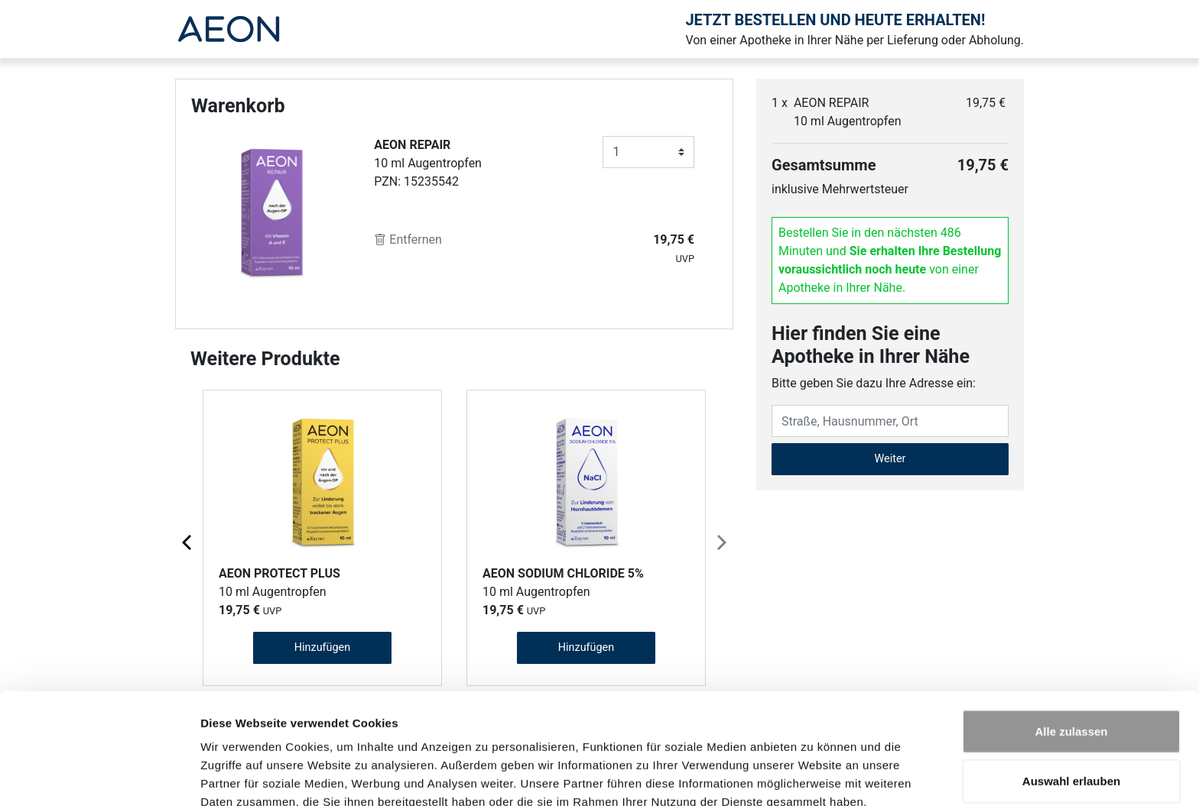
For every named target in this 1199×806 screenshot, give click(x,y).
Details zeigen (813, 775)
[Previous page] (188, 541)
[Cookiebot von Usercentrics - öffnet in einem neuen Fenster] (99, 776)
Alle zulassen (1071, 655)
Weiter (890, 458)
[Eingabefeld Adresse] (890, 421)
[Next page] (720, 541)
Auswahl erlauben (1071, 706)
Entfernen (408, 239)
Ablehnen (1071, 755)
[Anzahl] (648, 152)
